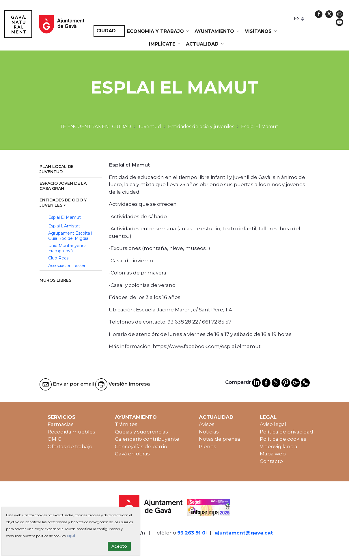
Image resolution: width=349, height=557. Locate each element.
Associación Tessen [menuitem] (67, 265)
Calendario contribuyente (147, 439)
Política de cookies (283, 439)
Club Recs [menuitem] (58, 258)
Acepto (119, 546)
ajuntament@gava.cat (244, 533)
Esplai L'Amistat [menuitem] (64, 226)
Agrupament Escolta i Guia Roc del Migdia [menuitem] (70, 236)
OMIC (54, 439)
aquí (70, 536)
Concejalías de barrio (141, 446)
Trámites (126, 424)
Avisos (206, 424)
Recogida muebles (71, 432)
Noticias (209, 432)
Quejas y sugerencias (141, 432)
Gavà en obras (132, 454)
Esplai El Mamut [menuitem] (64, 217)
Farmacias (61, 424)
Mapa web (273, 454)
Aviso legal (273, 424)
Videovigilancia (278, 446)
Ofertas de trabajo (70, 446)
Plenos (207, 446)
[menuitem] (109, 31)
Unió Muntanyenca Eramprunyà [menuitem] (67, 248)
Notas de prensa (219, 439)
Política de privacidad (286, 432)
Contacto (271, 461)
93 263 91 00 (193, 533)
